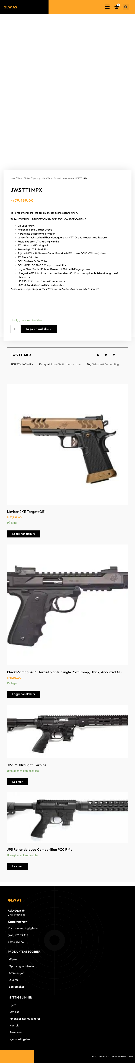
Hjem (13, 178)
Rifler (27, 178)
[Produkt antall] (16, 329)
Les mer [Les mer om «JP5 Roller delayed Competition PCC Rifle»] (17, 866)
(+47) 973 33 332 (18, 935)
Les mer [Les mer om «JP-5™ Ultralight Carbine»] (17, 781)
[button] (126, 7)
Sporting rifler (39, 178)
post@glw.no (16, 942)
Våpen (20, 178)
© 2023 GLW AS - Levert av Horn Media (112, 1056)
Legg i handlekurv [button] (23, 534)
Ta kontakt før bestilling (105, 364)
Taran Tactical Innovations (60, 178)
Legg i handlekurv (38, 329)
